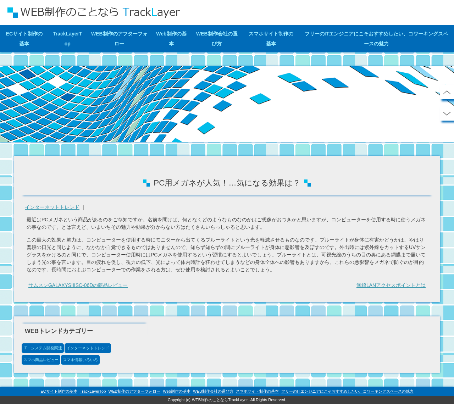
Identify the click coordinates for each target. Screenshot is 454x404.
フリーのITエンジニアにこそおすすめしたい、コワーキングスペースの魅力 (376, 38)
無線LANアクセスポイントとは (391, 285)
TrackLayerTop (67, 38)
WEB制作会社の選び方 (217, 38)
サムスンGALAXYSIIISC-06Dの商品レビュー (78, 285)
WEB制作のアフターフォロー (119, 38)
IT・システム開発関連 (42, 348)
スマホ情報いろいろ (80, 360)
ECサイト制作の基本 (24, 38)
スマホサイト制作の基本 (271, 38)
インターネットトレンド (52, 207)
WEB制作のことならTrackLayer (220, 400)
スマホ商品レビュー (41, 360)
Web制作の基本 (171, 38)
